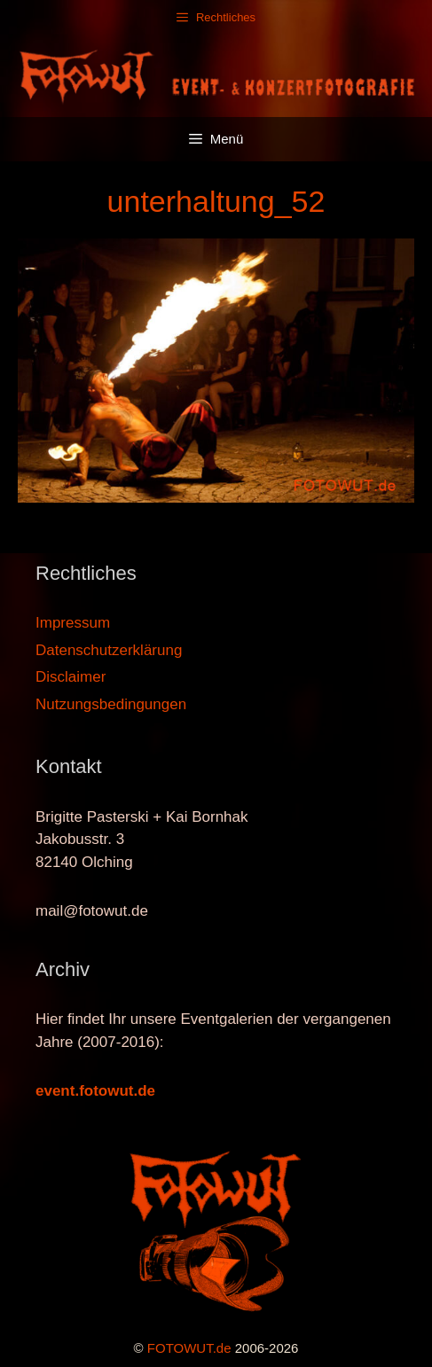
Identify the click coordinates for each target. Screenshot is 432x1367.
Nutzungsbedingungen (110, 704)
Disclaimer (70, 676)
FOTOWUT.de (189, 1347)
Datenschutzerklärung (108, 650)
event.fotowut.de (95, 1090)
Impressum (72, 622)
